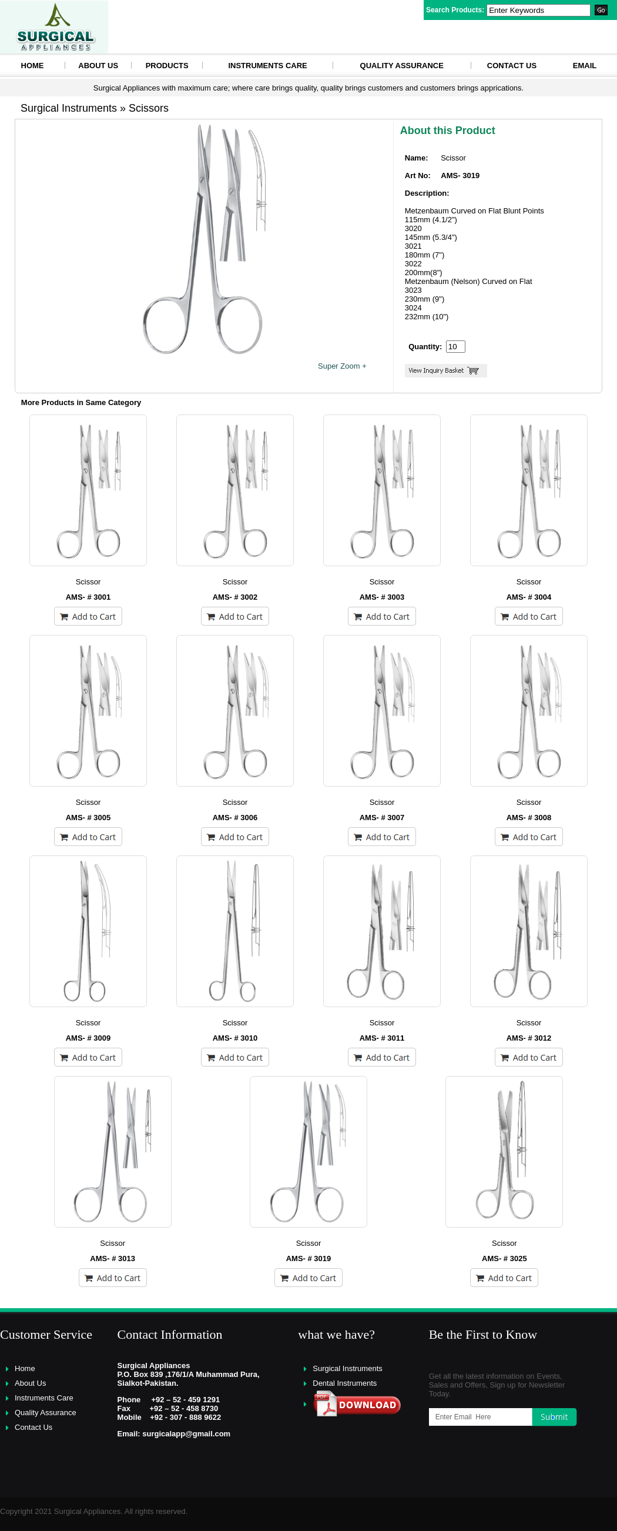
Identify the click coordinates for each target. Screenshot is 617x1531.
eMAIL (584, 65)
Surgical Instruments (348, 1368)
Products (167, 65)
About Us (98, 65)
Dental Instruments (345, 1383)
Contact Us (511, 65)
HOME (32, 65)
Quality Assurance (402, 65)
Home (25, 1368)
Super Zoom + (342, 366)
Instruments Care (267, 65)
